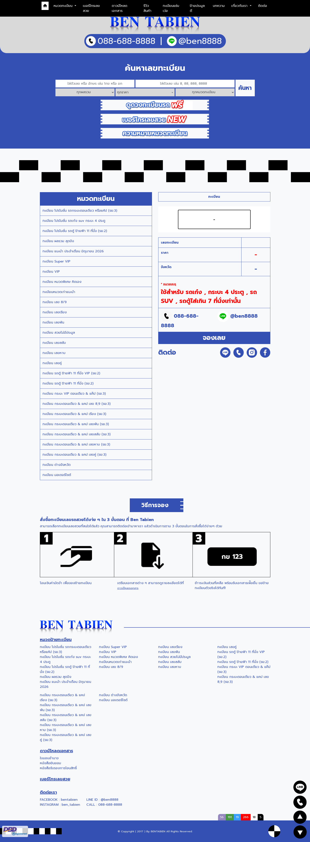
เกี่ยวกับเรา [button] (240, 5)
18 (254, 817)
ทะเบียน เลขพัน (53, 322)
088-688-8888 (110, 804)
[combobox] (145, 92)
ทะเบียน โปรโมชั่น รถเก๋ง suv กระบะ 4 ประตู (74, 220)
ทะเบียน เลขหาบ (54, 352)
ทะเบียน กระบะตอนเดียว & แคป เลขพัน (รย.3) (76, 424)
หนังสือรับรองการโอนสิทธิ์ (58, 768)
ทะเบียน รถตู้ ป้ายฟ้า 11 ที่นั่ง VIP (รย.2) (71, 373)
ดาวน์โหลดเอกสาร (119, 8)
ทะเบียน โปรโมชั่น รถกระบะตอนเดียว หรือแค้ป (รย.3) (80, 210)
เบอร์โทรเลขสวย (91, 8)
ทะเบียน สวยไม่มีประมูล (59, 332)
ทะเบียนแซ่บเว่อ (171, 8)
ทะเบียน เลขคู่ (52, 363)
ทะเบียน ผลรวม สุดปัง (58, 241)
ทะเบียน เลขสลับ (54, 342)
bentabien (69, 799)
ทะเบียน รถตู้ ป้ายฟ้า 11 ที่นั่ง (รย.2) (68, 383)
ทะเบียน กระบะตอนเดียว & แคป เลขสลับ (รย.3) (76, 434)
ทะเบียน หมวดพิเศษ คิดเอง (62, 281)
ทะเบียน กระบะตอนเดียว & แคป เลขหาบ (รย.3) (76, 444)
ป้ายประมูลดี (197, 8)
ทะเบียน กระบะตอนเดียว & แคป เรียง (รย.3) (74, 413)
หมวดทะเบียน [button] (64, 5)
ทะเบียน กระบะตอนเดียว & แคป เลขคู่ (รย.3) (74, 454)
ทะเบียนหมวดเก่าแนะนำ (59, 291)
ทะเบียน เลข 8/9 (55, 302)
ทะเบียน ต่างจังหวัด (57, 464)
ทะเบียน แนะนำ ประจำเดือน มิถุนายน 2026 (73, 251)
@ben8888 (109, 799)
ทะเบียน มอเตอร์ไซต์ (57, 474)
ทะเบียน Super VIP (56, 261)
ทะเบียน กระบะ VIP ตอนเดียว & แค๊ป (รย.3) (74, 393)
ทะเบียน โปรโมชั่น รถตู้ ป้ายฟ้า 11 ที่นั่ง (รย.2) (75, 230)
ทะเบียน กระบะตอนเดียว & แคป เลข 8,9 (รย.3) (76, 403)
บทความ (219, 5)
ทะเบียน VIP (51, 271)
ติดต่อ (262, 5)
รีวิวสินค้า (147, 8)
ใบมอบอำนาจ (49, 758)
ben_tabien (71, 804)
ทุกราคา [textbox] (123, 92)
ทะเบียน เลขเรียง (55, 312)
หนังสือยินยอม (50, 763)
